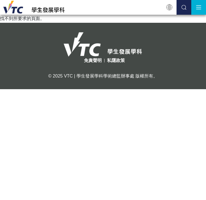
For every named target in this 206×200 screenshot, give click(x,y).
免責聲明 (93, 60)
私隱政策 (116, 60)
